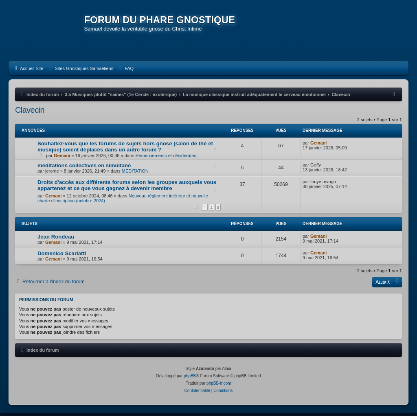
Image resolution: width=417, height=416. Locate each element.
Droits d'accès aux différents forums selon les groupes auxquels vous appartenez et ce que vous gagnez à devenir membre (126, 188)
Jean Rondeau (55, 239)
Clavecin (29, 112)
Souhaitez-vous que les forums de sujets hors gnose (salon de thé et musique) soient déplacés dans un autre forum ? (125, 149)
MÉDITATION (135, 173)
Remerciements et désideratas (166, 158)
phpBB (190, 379)
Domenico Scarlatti (61, 256)
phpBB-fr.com (218, 386)
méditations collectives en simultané (84, 168)
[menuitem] (28, 71)
